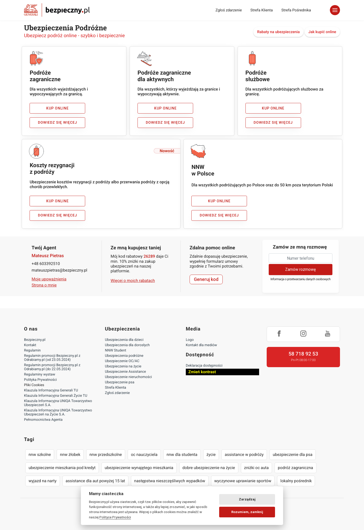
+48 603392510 (46, 263)
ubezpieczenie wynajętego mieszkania (139, 467)
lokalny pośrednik (296, 480)
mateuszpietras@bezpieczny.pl (59, 270)
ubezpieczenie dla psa (292, 454)
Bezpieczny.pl (35, 340)
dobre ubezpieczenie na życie (209, 467)
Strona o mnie (44, 285)
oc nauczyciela (144, 454)
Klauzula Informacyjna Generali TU (51, 390)
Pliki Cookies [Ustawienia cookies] (34, 385)
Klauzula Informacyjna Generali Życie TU (55, 396)
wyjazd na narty (43, 480)
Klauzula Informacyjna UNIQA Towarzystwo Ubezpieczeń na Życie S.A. (58, 412)
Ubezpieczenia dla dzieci (124, 340)
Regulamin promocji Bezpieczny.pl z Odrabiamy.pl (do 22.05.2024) (52, 367)
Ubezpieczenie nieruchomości (128, 377)
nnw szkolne (40, 454)
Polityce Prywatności (115, 517)
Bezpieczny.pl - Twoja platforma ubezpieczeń (57, 10)
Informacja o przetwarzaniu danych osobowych (300, 279)
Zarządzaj (247, 499)
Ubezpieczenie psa (119, 382)
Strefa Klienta (262, 10)
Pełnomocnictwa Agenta (43, 420)
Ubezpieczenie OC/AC (122, 361)
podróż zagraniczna (295, 467)
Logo (190, 340)
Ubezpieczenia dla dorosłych (127, 345)
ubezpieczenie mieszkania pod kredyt (62, 467)
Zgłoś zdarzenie (228, 10)
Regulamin (32, 350)
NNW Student (115, 350)
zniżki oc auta (256, 467)
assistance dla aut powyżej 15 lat (95, 480)
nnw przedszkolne (105, 454)
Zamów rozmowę (300, 269)
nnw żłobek (70, 454)
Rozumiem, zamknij (247, 512)
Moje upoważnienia (49, 279)
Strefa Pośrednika (296, 10)
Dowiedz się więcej (57, 123)
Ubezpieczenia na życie (123, 366)
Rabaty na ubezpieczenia (278, 32)
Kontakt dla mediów (201, 345)
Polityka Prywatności (40, 380)
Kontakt (30, 345)
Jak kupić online (322, 32)
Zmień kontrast (202, 371)
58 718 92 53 (303, 354)
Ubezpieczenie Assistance (125, 372)
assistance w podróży (244, 454)
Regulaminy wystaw (39, 374)
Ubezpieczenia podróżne (124, 356)
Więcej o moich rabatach (133, 280)
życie (211, 454)
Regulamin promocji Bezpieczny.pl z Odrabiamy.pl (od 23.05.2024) (52, 358)
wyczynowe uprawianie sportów (242, 480)
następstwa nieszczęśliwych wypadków (169, 480)
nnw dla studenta (182, 454)
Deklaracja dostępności (204, 366)
